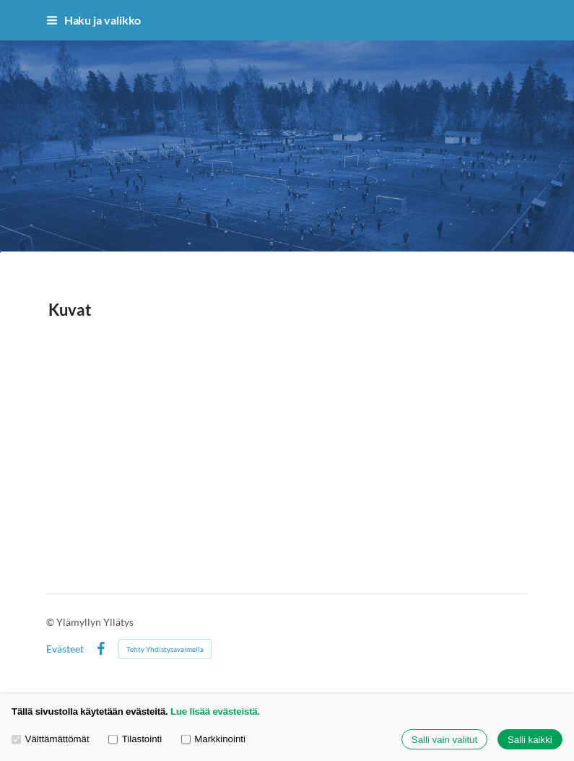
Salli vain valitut (444, 739)
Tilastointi (135, 739)
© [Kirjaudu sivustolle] (51, 622)
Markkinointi (213, 739)
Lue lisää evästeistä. (215, 711)
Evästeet (65, 649)
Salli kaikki (530, 739)
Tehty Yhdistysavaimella (165, 649)
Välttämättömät (51, 739)
